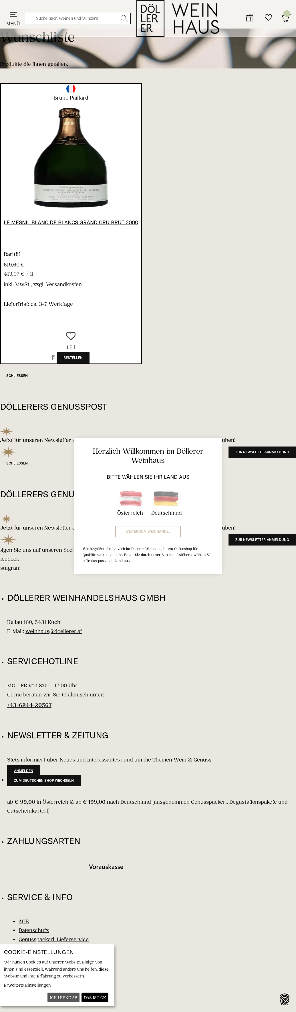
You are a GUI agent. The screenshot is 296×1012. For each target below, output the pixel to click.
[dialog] (57, 975)
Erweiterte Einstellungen (27, 985)
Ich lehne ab (63, 997)
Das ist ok (95, 997)
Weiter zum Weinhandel (148, 531)
